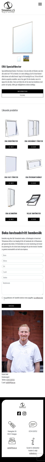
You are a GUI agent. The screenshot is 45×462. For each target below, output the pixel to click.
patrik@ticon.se (10, 382)
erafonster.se (33, 453)
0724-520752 (10, 380)
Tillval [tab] (22, 95)
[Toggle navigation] (40, 4)
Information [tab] (22, 91)
